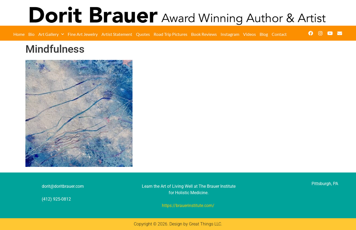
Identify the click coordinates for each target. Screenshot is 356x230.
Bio (31, 34)
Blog (264, 34)
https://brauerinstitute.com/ (188, 205)
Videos (249, 34)
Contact (279, 34)
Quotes (143, 34)
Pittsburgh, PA (325, 183)
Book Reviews (204, 34)
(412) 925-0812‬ (56, 199)
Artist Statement (116, 34)
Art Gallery (51, 34)
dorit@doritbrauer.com (63, 186)
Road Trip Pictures (170, 34)
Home (19, 34)
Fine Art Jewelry (83, 34)
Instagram (230, 34)
